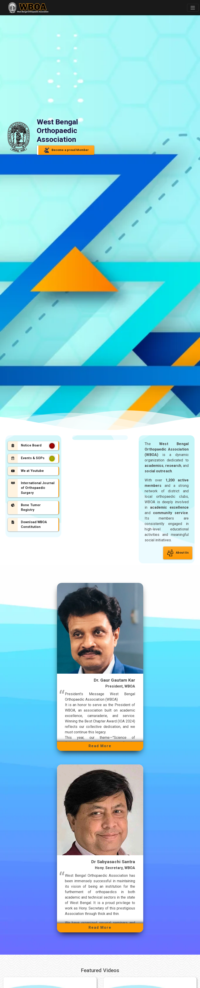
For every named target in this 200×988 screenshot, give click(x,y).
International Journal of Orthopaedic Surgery (32, 488)
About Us (178, 552)
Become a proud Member (66, 150)
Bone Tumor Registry (26, 507)
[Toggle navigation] (192, 8)
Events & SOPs (33, 458)
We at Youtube (27, 471)
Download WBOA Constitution (29, 524)
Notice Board (33, 445)
